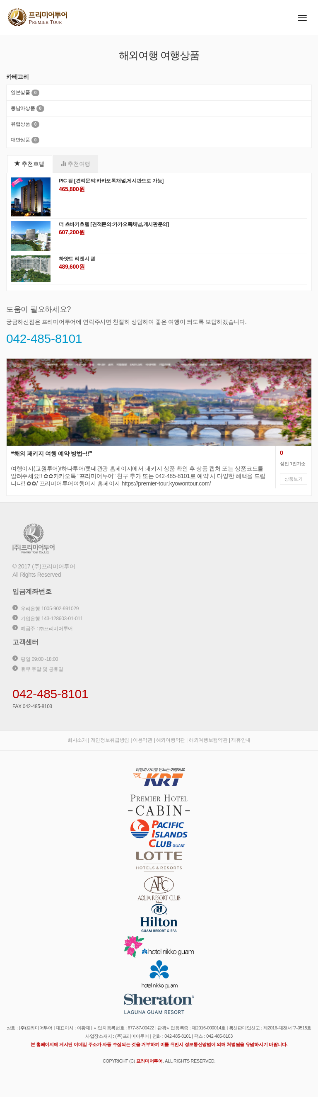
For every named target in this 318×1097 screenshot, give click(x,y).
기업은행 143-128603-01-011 (52, 618)
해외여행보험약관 (208, 740)
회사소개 (77, 740)
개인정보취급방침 (110, 740)
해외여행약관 (170, 740)
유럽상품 (20, 124)
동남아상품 (23, 108)
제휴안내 (241, 740)
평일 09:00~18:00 (39, 659)
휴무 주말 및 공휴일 (42, 669)
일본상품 (20, 92)
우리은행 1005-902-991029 (50, 609)
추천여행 (75, 163)
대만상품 (20, 140)
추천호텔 (29, 163)
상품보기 (293, 478)
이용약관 (142, 740)
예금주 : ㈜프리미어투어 (47, 628)
